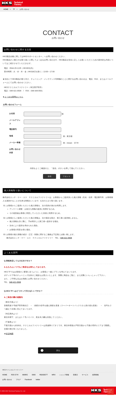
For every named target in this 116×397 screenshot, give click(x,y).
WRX (53, 377)
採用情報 (95, 377)
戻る (58, 353)
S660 (34, 377)
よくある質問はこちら (14, 97)
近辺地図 (9, 336)
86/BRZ (25, 377)
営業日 (75, 377)
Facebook (28, 382)
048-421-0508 (66, 240)
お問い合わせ (7, 382)
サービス (85, 377)
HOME (5, 9)
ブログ (18, 382)
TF (14, 9)
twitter (38, 382)
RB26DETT (44, 377)
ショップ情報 (64, 377)
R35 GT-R (14, 377)
